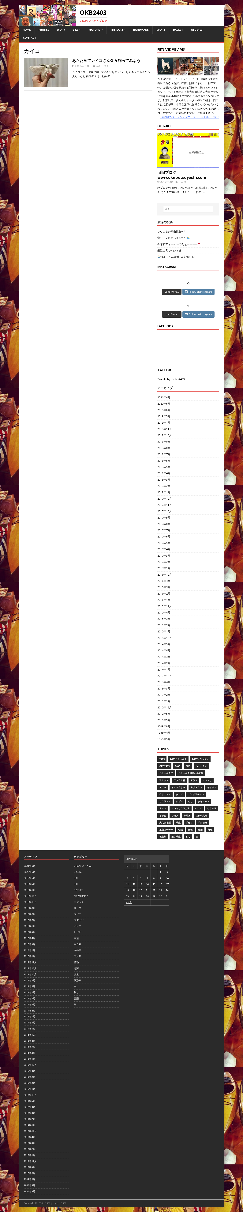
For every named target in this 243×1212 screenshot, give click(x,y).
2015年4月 (163, 612)
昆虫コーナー (166, 829)
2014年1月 (163, 669)
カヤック (79, 902)
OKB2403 (164, 766)
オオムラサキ (178, 787)
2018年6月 (163, 460)
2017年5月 (163, 543)
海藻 (190, 829)
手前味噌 (202, 822)
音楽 (76, 998)
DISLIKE (78, 872)
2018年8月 (163, 448)
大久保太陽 (201, 815)
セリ (190, 801)
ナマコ (162, 808)
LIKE (75, 29)
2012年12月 (164, 707)
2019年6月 (163, 410)
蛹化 (210, 829)
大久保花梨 (165, 822)
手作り (189, 822)
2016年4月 (163, 581)
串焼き (187, 815)
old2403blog (81, 896)
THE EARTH (117, 29)
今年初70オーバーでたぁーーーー (178, 244)
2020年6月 (163, 403)
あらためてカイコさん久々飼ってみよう (106, 60)
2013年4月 (163, 682)
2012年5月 (163, 713)
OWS (177, 766)
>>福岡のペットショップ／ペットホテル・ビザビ (189, 117)
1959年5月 (163, 739)
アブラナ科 (179, 780)
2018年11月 (164, 429)
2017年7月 (163, 530)
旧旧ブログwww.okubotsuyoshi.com (181, 175)
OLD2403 (197, 29)
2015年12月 (164, 606)
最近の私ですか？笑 (169, 250)
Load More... (172, 291)
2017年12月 (164, 498)
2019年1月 (163, 422)
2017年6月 (163, 536)
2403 (98, 66)
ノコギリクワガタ (180, 808)
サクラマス (165, 801)
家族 (76, 938)
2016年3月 (163, 587)
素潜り (77, 980)
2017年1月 (163, 568)
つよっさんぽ (166, 773)
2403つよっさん (178, 759)
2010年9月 (163, 720)
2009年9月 (163, 726)
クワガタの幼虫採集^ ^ (171, 231)
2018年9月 (163, 441)
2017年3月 (163, 555)
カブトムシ (196, 787)
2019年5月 (163, 416)
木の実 (77, 950)
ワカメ (174, 815)
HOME (27, 29)
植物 (76, 962)
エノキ (162, 787)
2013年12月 (164, 676)
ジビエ (179, 801)
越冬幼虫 (176, 836)
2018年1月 (163, 492)
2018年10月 (164, 435)
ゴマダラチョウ (196, 794)
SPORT (160, 29)
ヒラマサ (211, 808)
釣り (188, 836)
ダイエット (203, 801)
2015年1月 (163, 631)
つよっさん (201, 766)
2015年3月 (163, 618)
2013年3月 (163, 688)
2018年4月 (163, 473)
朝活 (180, 829)
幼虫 (178, 822)
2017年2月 (163, 562)
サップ (77, 908)
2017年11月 (164, 505)
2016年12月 (164, 574)
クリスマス (165, 794)
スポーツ (79, 920)
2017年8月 (163, 524)
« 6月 (129, 902)
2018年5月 (163, 467)
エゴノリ (207, 780)
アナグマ (163, 780)
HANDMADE (141, 29)
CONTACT (29, 37)
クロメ (179, 794)
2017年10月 (164, 511)
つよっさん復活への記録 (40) (176, 257)
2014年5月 (163, 644)
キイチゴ (211, 787)
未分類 (77, 956)
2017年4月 (163, 549)
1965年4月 (163, 732)
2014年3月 (163, 657)
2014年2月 (163, 663)
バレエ (198, 808)
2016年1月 (163, 600)
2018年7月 (163, 454)
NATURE (94, 29)
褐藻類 (162, 836)
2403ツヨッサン (200, 759)
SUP (188, 766)
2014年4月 (163, 650)
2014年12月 (164, 638)
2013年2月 (163, 694)
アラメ (193, 780)
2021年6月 (163, 397)
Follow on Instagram (198, 291)
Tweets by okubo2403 (171, 379)
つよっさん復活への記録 (190, 773)
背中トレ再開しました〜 (173, 238)
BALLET (178, 29)
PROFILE (44, 29)
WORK (61, 29)
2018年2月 (163, 486)
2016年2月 (163, 593)
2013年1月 (163, 701)
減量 (200, 829)
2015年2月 (163, 625)
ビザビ (162, 815)
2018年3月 (163, 479)
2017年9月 (163, 517)
